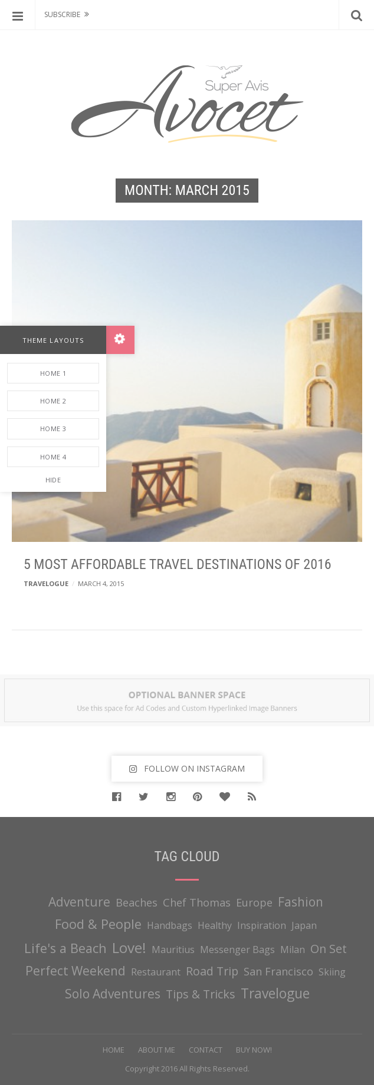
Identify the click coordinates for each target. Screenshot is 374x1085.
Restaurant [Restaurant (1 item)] (156, 971)
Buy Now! (254, 1049)
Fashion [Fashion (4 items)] (300, 902)
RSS (255, 797)
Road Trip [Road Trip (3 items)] (212, 971)
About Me (156, 1049)
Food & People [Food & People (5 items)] (98, 923)
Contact (205, 1049)
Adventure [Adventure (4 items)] (79, 902)
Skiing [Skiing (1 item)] (332, 971)
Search (356, 14)
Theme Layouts (53, 340)
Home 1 (53, 373)
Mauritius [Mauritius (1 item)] (173, 949)
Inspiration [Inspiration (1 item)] (261, 925)
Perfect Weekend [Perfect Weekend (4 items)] (75, 970)
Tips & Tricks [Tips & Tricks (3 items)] (200, 994)
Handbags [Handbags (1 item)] (169, 925)
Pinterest (200, 797)
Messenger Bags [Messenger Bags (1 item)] (237, 949)
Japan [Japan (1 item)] (304, 925)
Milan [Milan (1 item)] (292, 949)
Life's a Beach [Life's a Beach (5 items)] (65, 948)
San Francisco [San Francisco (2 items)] (278, 971)
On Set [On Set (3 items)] (328, 949)
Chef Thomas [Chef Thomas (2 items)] (197, 902)
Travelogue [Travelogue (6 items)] (275, 993)
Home (113, 1049)
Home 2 (53, 400)
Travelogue (46, 583)
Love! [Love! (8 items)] (129, 947)
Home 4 (53, 456)
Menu (17, 14)
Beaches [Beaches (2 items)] (137, 902)
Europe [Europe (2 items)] (254, 902)
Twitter (147, 797)
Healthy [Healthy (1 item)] (215, 925)
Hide (53, 479)
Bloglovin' (227, 797)
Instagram (173, 797)
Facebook (119, 797)
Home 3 (53, 428)
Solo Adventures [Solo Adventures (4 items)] (112, 993)
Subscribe (62, 14)
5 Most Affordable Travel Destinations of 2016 (178, 564)
